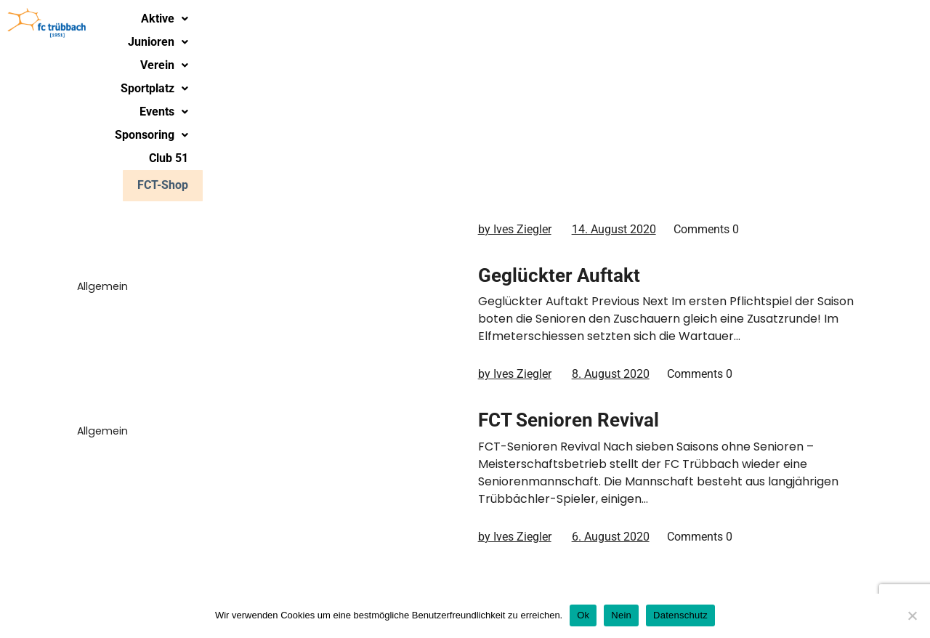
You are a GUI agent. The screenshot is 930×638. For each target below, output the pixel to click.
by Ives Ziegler (514, 229)
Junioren (380, 25)
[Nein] (912, 615)
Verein (464, 25)
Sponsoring (727, 25)
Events (637, 25)
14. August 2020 (614, 229)
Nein (621, 615)
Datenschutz (680, 615)
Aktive (297, 25)
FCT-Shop (885, 24)
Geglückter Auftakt (559, 275)
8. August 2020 (611, 374)
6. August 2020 (611, 537)
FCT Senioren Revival (568, 420)
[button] (297, 25)
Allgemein (102, 141)
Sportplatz (550, 25)
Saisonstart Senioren (568, 130)
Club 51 (813, 25)
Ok (583, 615)
